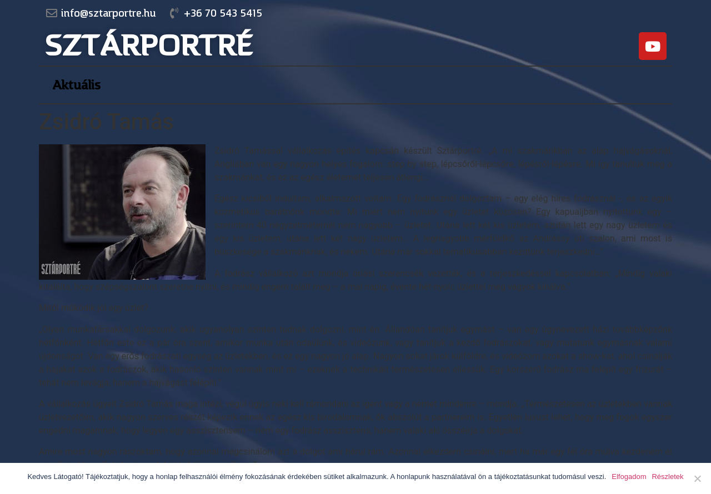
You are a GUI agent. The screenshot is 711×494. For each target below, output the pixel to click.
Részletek (667, 476)
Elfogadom (629, 476)
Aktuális (76, 85)
